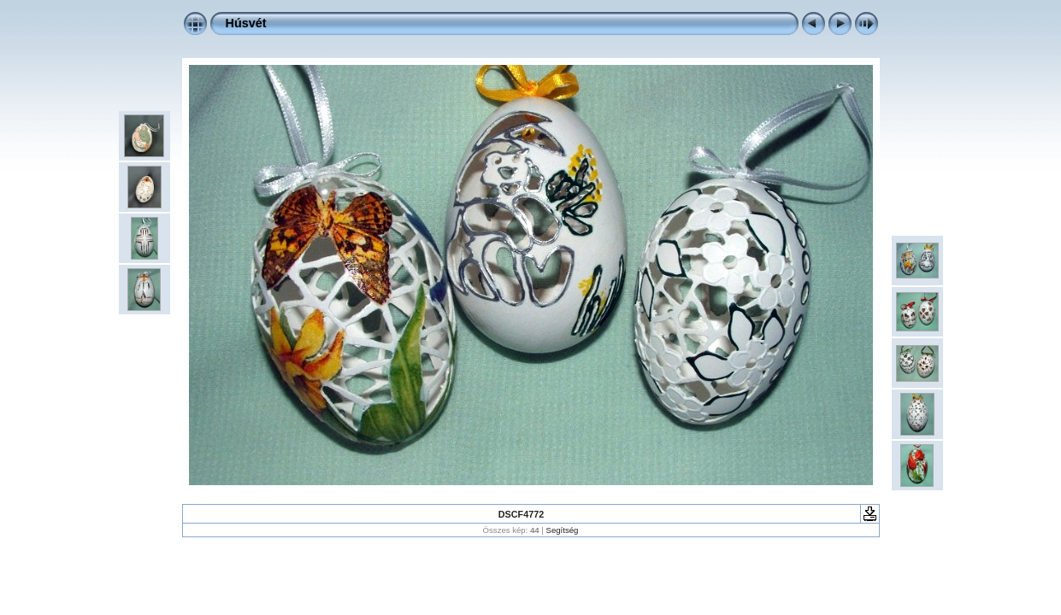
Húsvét (246, 23)
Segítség (562, 530)
